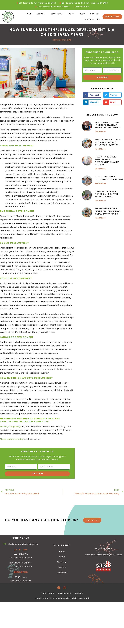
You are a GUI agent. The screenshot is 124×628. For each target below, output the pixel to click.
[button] (92, 95)
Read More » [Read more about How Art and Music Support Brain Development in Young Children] (100, 168)
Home (28, 14)
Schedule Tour (92, 19)
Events (71, 14)
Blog (82, 14)
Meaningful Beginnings (10, 426)
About (41, 14)
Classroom (56, 14)
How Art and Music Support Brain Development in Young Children (107, 160)
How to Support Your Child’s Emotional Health (109, 178)
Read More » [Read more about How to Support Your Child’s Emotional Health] (100, 183)
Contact (95, 14)
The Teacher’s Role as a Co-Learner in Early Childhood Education (108, 142)
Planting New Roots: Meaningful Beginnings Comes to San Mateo (107, 211)
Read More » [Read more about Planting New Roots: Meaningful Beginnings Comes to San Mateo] (100, 218)
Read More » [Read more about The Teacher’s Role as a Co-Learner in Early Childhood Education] (100, 149)
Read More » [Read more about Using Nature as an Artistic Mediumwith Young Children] (100, 200)
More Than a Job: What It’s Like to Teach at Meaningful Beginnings (107, 125)
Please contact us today (11, 439)
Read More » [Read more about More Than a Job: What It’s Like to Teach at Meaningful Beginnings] (100, 131)
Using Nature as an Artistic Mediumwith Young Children (106, 194)
